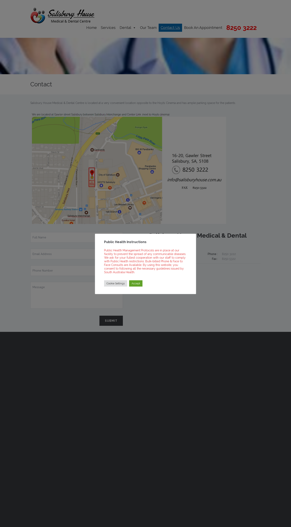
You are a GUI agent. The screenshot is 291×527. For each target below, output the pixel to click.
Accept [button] (136, 283)
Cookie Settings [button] (115, 283)
